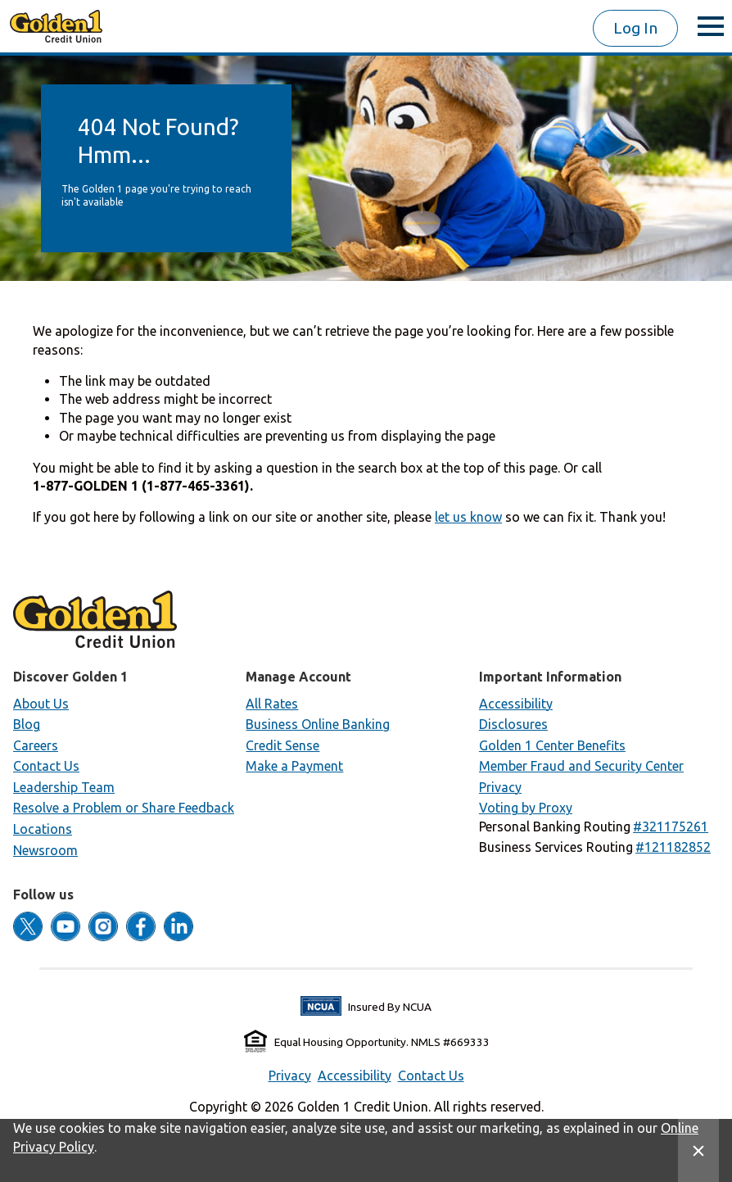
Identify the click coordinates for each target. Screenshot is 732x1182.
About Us (41, 703)
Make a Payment (294, 766)
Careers (35, 745)
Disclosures (513, 724)
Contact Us (46, 766)
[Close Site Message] (698, 1150)
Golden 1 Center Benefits (552, 745)
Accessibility (516, 703)
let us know (468, 516)
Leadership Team (64, 787)
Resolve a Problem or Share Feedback (123, 807)
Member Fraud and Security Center (581, 766)
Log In (635, 28)
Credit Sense (282, 745)
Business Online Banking (318, 724)
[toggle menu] (711, 26)
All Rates (272, 703)
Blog (26, 724)
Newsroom (45, 850)
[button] (670, 826)
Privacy (500, 787)
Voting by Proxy (525, 807)
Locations (42, 829)
